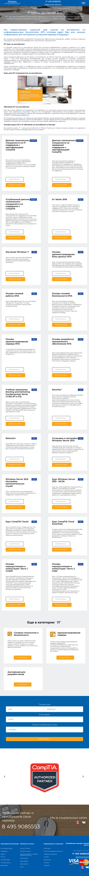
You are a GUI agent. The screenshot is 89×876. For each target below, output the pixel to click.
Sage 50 (3, 854)
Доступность (47, 859)
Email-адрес (44, 714)
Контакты (46, 862)
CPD (14, 68)
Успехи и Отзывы (25, 848)
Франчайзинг (24, 861)
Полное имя (44, 704)
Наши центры (24, 864)
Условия (46, 857)
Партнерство (24, 858)
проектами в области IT (20, 115)
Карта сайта (47, 848)
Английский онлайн (6, 848)
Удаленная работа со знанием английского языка (29, 854)
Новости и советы (25, 851)
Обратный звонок (52, 5)
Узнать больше (14, 179)
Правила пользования (50, 854)
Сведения (47, 865)
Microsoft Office (5, 859)
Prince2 (3, 857)
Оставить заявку (43, 739)
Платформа (4, 851)
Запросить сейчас (15, 185)
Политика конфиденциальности (53, 851)
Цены (21, 866)
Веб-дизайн (4, 865)
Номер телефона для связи (44, 725)
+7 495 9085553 (53, 1)
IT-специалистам (6, 862)
